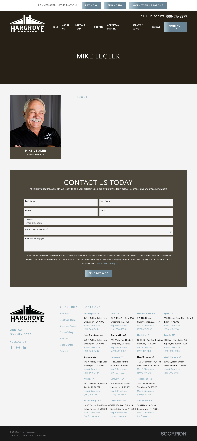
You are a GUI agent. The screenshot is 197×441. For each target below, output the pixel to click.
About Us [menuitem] (65, 27)
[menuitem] (14, 435)
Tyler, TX (168, 313)
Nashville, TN (143, 335)
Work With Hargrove (148, 5)
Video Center (66, 344)
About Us (64, 313)
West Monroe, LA (173, 357)
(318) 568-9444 (91, 329)
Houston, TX (117, 357)
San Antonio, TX (145, 400)
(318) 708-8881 (171, 372)
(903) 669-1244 (145, 394)
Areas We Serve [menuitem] (138, 27)
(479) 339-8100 (118, 351)
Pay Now (91, 5)
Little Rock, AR (118, 400)
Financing (115, 5)
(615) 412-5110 (144, 351)
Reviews (64, 338)
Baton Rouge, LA (92, 400)
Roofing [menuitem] (98, 27)
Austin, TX (89, 378)
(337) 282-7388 (118, 394)
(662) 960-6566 (172, 351)
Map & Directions (92, 325)
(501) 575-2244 (118, 416)
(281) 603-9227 (118, 372)
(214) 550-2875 (118, 329)
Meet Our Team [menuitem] (80, 27)
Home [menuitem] (55, 27)
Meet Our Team (68, 319)
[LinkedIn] (24, 347)
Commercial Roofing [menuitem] (114, 27)
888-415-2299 (176, 16)
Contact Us (175, 27)
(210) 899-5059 (145, 416)
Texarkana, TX (144, 378)
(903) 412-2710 (171, 329)
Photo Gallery (66, 332)
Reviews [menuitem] (156, 27)
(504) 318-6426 (145, 372)
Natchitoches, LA (146, 313)
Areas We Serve (68, 326)
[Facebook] (11, 347)
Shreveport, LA (92, 313)
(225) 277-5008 (91, 416)
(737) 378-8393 (91, 394)
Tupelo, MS (169, 335)
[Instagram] (18, 347)
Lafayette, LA (117, 378)
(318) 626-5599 (144, 329)
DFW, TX (115, 313)
